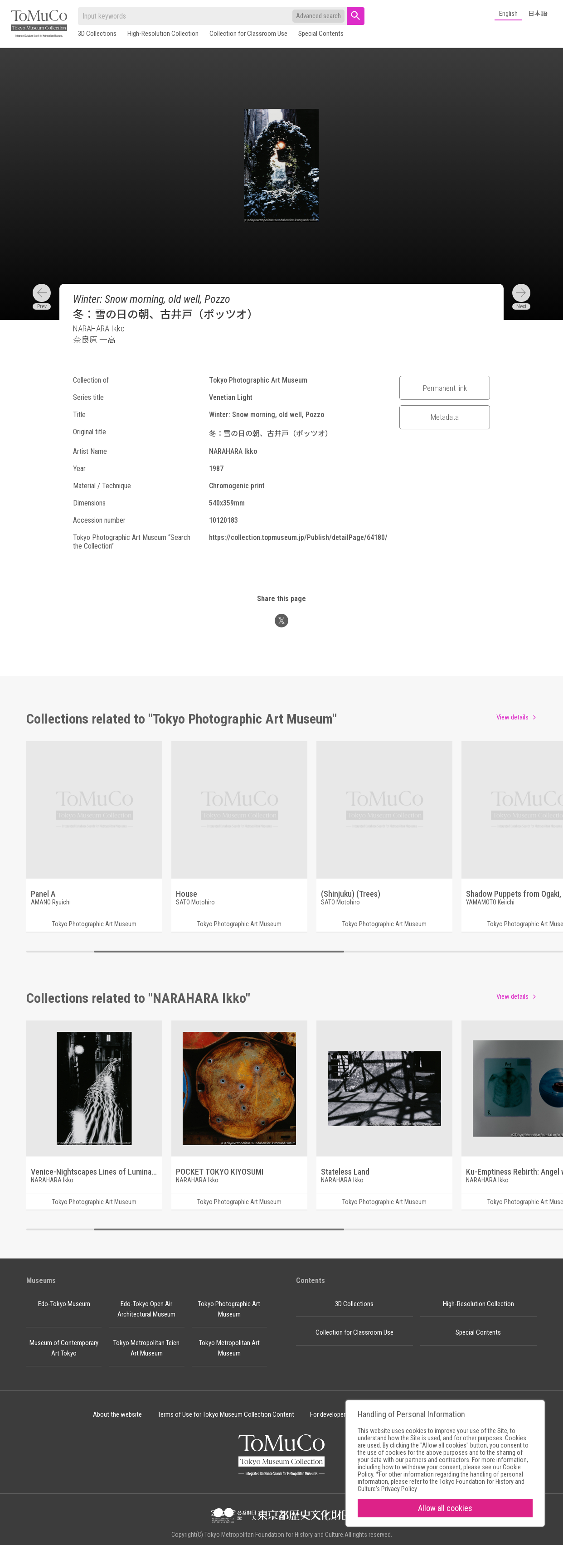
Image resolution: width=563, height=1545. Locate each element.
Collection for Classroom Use (248, 33)
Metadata (445, 417)
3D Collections (97, 33)
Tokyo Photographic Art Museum (229, 1309)
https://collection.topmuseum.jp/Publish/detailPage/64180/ (298, 537)
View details (512, 717)
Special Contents (321, 33)
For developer (327, 1414)
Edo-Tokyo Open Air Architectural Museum (146, 1309)
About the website (117, 1414)
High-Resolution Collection (163, 33)
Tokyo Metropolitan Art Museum (229, 1348)
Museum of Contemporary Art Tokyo (63, 1348)
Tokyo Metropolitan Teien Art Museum (146, 1348)
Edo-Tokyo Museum (64, 1304)
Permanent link (445, 388)
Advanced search (318, 16)
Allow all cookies (445, 1508)
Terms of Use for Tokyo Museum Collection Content (226, 1414)
